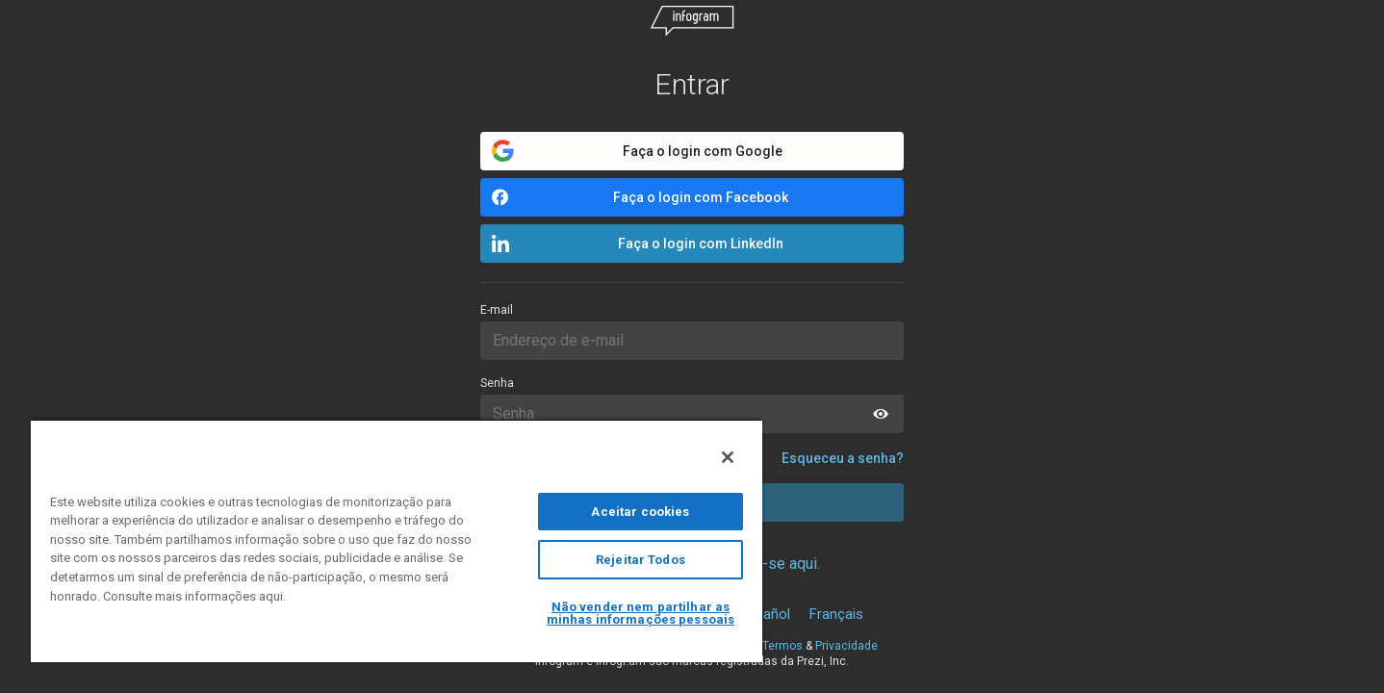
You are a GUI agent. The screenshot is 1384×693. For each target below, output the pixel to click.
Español (765, 614)
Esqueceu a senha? (843, 458)
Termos (782, 646)
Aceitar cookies (640, 511)
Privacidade (846, 646)
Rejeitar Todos (640, 559)
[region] (396, 540)
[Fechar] (727, 457)
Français (836, 614)
